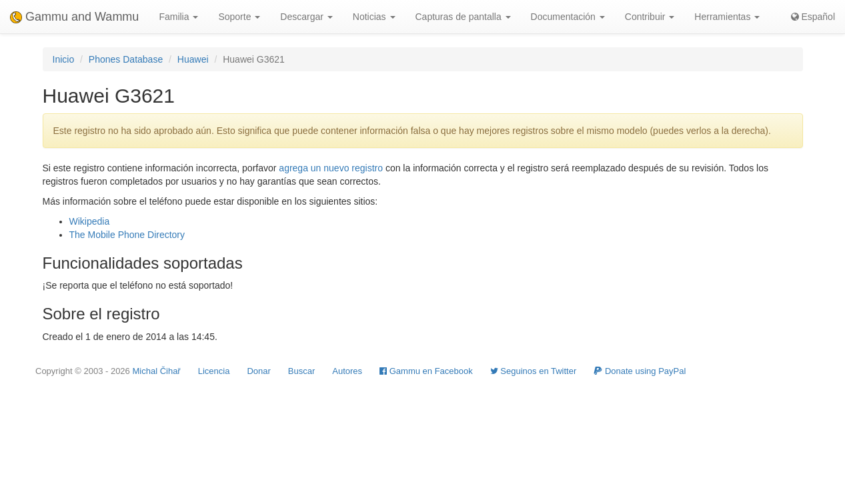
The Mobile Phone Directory (127, 234)
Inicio (64, 59)
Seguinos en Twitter (533, 371)
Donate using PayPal (640, 371)
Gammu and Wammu (74, 16)
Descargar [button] (306, 16)
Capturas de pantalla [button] (463, 16)
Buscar (301, 371)
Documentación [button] (568, 16)
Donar (258, 371)
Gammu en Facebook (426, 371)
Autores (347, 371)
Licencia (214, 371)
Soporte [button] (239, 16)
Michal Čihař (156, 371)
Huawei (193, 59)
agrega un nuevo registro (331, 168)
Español (813, 16)
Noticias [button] (374, 16)
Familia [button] (178, 16)
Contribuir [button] (650, 16)
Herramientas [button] (727, 16)
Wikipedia (89, 221)
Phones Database (126, 59)
